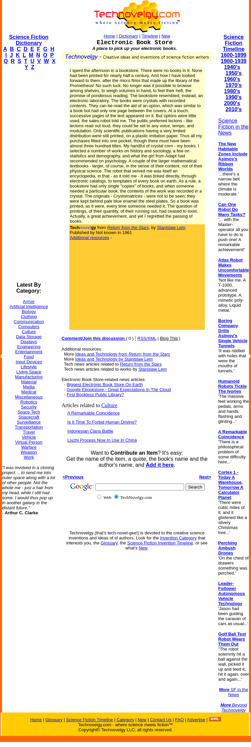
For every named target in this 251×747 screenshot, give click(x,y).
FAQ (179, 719)
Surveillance (29, 422)
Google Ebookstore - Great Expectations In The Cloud (119, 389)
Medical (28, 391)
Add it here (160, 465)
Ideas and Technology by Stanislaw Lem (114, 359)
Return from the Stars (141, 364)
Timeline (150, 36)
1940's (232, 67)
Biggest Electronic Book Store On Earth (105, 384)
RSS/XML (147, 338)
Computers (28, 326)
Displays (28, 341)
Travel (29, 432)
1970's (234, 85)
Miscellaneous (29, 396)
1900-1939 (234, 61)
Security (29, 406)
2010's (234, 109)
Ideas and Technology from (122, 354)
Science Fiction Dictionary (28, 40)
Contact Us (160, 719)
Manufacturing (29, 376)
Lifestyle (29, 366)
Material (28, 381)
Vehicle (29, 437)
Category (125, 719)
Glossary (109, 542)
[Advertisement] (29, 176)
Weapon (29, 452)
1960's (232, 79)
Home (109, 36)
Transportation (29, 427)
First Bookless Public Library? (95, 394)
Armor (28, 301)
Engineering (28, 346)
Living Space (28, 371)
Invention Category (178, 537)
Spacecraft (28, 417)
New (165, 36)
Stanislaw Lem (171, 227)
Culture (29, 331)
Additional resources (89, 237)
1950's (234, 73)
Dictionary (128, 36)
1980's (232, 91)
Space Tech (28, 412)
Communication (29, 321)
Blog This (169, 338)
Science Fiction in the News (233, 127)
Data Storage (29, 336)
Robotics (28, 401)
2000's (232, 103)
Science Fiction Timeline (234, 43)
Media (28, 386)
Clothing (29, 316)
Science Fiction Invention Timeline (160, 542)
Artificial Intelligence (29, 306)
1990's (234, 97)
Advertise (196, 719)
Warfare (28, 447)
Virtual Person (28, 442)
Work (29, 457)
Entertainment (29, 351)
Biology (29, 311)
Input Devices (29, 361)
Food (29, 356)
